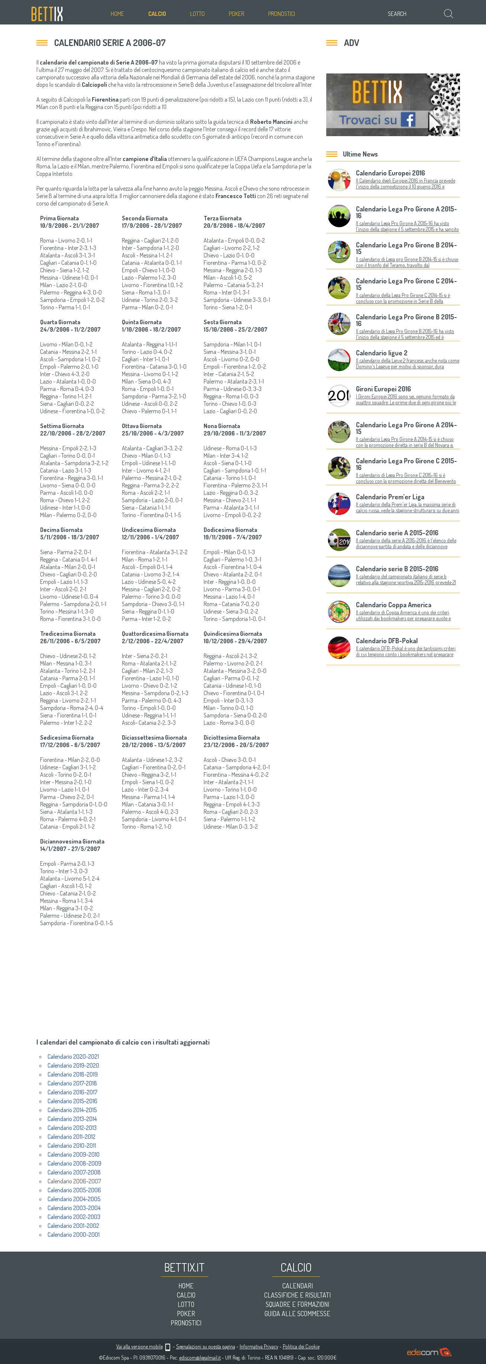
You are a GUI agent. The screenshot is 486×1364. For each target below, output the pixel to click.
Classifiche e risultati (297, 1295)
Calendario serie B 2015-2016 (397, 569)
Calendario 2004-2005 (74, 1199)
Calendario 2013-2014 (72, 1119)
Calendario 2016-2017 (72, 1092)
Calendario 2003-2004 (74, 1208)
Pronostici (281, 13)
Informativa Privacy (259, 1346)
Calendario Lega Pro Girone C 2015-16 (406, 464)
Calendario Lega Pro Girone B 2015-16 (406, 320)
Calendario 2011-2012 (71, 1136)
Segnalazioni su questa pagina (205, 1346)
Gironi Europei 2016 (383, 389)
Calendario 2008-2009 (74, 1163)
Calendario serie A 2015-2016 (397, 533)
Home (117, 13)
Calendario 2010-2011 (72, 1145)
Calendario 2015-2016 (72, 1101)
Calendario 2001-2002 (73, 1225)
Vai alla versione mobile (139, 1346)
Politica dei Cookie (301, 1346)
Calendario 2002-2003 (74, 1216)
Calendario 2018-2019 (73, 1074)
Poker (236, 13)
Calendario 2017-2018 (72, 1083)
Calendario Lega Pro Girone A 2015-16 (406, 212)
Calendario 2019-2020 (73, 1065)
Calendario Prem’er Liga (390, 497)
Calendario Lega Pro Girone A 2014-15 (406, 428)
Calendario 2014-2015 (72, 1110)
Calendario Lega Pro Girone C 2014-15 (406, 284)
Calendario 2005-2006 (74, 1190)
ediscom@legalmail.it (200, 1357)
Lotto (197, 13)
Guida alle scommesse (297, 1313)
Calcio (157, 13)
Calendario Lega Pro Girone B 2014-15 (406, 248)
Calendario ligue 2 (382, 353)
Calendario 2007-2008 (74, 1172)
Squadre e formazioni (297, 1304)
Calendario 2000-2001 (74, 1234)
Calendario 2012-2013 (72, 1127)
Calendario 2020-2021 (73, 1056)
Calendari (297, 1286)
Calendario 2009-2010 (74, 1154)
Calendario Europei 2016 (390, 173)
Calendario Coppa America (393, 605)
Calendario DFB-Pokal (387, 641)
